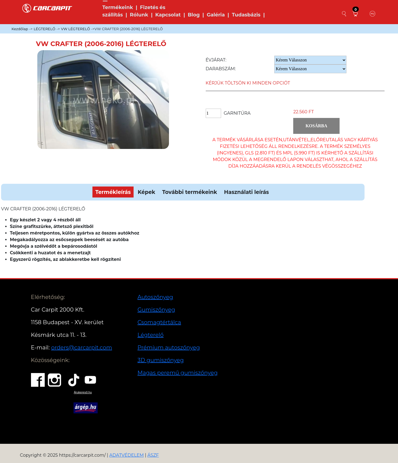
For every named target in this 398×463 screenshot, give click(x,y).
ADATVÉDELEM (126, 455)
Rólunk (139, 15)
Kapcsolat (168, 15)
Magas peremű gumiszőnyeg (177, 372)
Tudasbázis (246, 15)
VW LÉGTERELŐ (75, 29)
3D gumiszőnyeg (160, 360)
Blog (194, 15)
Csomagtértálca (159, 322)
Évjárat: (216, 60)
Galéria (216, 15)
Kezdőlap (20, 29)
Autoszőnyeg (155, 297)
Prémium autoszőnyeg (168, 347)
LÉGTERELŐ (44, 29)
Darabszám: (221, 68)
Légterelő (150, 335)
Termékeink (117, 7)
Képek (146, 192)
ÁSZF (153, 455)
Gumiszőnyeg (156, 309)
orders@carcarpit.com (81, 347)
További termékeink (189, 192)
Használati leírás (246, 192)
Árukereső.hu (83, 392)
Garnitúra (237, 113)
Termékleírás (113, 192)
